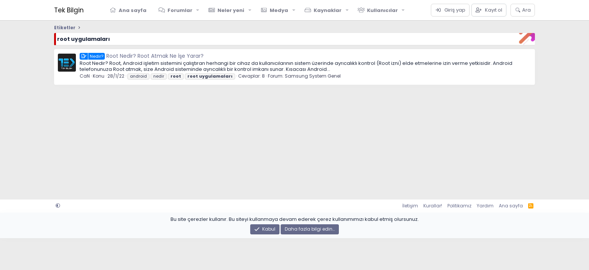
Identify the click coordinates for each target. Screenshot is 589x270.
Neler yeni (230, 10)
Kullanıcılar (382, 10)
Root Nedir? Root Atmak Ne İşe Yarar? (142, 56)
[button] (198, 10)
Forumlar (180, 10)
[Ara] (522, 10)
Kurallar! (432, 205)
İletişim (410, 205)
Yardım (485, 205)
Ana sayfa (132, 10)
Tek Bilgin (69, 10)
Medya (279, 10)
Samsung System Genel (313, 76)
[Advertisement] (279, 139)
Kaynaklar (327, 10)
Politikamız (459, 205)
